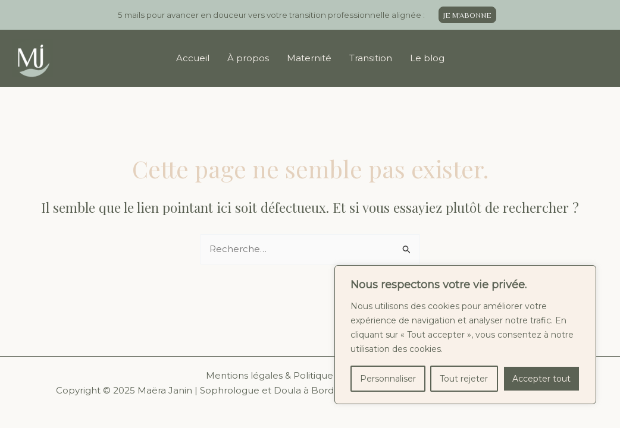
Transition (370, 58)
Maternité (309, 58)
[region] (465, 334)
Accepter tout (541, 378)
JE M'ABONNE (467, 15)
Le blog (427, 58)
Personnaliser (388, 378)
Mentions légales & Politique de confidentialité (310, 375)
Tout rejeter (464, 378)
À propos (248, 58)
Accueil (192, 58)
